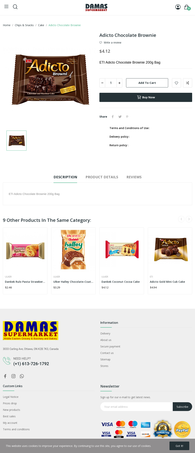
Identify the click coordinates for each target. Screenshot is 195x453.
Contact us (107, 353)
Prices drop (10, 403)
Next (189, 219)
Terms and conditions (16, 429)
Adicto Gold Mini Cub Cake (167, 281)
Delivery (105, 333)
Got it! (179, 446)
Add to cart (147, 83)
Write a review (112, 42)
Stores (104, 366)
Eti (151, 277)
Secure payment (110, 346)
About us (105, 340)
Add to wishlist (176, 83)
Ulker (8, 277)
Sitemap (105, 359)
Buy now (146, 97)
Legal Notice (10, 397)
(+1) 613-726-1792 (31, 363)
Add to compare (187, 83)
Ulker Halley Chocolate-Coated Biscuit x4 (73, 281)
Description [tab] (65, 177)
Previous (181, 219)
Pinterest (127, 117)
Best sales (9, 416)
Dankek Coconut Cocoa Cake (120, 281)
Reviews (133, 177)
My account (10, 423)
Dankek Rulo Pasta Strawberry (25, 281)
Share (112, 117)
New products (11, 410)
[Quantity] (111, 82)
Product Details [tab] (102, 177)
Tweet (120, 117)
